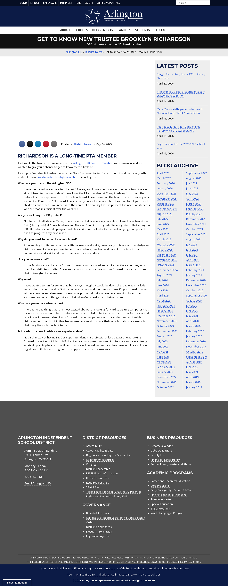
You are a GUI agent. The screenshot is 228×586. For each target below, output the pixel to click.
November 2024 (167, 260)
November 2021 (196, 224)
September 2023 (167, 331)
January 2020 (194, 336)
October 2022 (165, 387)
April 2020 (192, 321)
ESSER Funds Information (102, 473)
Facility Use (158, 455)
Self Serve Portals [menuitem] (108, 3)
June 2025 (163, 224)
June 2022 (192, 188)
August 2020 (194, 300)
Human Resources (97, 478)
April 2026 (163, 173)
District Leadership (98, 469)
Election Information (99, 531)
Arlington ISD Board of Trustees (93, 163)
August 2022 (194, 178)
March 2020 (193, 326)
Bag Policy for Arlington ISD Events (108, 455)
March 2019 (193, 382)
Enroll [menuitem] (34, 3)
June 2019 (192, 367)
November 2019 (196, 346)
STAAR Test (93, 487)
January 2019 (194, 387)
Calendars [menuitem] (50, 3)
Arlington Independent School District (106, 580)
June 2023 (163, 346)
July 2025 (162, 219)
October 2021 (194, 229)
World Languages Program (167, 513)
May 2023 (162, 351)
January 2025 (165, 249)
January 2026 (165, 188)
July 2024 (162, 280)
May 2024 (162, 290)
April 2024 (163, 295)
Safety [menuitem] (89, 3)
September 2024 (167, 270)
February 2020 (195, 331)
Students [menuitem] (142, 30)
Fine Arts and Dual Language (169, 495)
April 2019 (192, 377)
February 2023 (166, 367)
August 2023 (164, 336)
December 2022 (166, 377)
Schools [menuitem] (81, 30)
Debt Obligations (161, 450)
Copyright (92, 464)
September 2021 (196, 234)
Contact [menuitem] (161, 30)
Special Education (162, 504)
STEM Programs (161, 508)
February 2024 (166, 305)
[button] (209, 3)
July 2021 (191, 244)
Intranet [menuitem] (66, 3)
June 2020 (192, 311)
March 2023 (164, 362)
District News (82, 144)
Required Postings (97, 482)
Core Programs (160, 485)
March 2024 (164, 300)
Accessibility (93, 446)
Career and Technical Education (170, 481)
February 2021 (195, 270)
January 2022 (194, 214)
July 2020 (191, 305)
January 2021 (194, 275)
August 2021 (194, 239)
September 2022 (196, 173)
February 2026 (166, 183)
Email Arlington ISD (37, 483)
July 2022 (191, 183)
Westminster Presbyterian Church (59, 177)
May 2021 (192, 254)
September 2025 (167, 209)
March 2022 (193, 203)
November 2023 (167, 321)
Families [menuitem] (124, 30)
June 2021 (192, 249)
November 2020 (196, 285)
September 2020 (196, 295)
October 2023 (165, 326)
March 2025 (164, 239)
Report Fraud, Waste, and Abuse (171, 464)
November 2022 (167, 382)
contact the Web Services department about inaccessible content (146, 568)
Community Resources (100, 459)
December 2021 (196, 219)
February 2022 (195, 209)
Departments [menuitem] (102, 30)
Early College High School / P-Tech (172, 490)
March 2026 (164, 178)
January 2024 (165, 311)
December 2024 (166, 254)
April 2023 (163, 356)
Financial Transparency (165, 459)
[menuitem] (185, 419)
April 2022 (192, 198)
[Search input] (192, 2)
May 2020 (192, 316)
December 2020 (196, 280)
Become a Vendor (162, 446)
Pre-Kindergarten (161, 499)
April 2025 (163, 234)
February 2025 (166, 244)
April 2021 (192, 260)
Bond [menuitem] (23, 3)
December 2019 (196, 341)
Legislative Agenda (97, 536)
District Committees (99, 527)
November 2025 (167, 198)
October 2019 (194, 351)
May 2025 (162, 229)
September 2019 (196, 356)
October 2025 (165, 203)
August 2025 (164, 214)
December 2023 (166, 316)
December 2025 (166, 193)
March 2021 (193, 265)
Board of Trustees (97, 513)
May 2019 (192, 372)
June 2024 (163, 285)
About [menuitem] (65, 30)
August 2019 (194, 362)
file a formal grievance (99, 574)
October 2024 (165, 265)
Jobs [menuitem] (78, 3)
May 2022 (192, 193)
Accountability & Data (99, 450)
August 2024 (164, 275)
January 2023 (165, 372)
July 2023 (162, 341)
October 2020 (194, 290)
